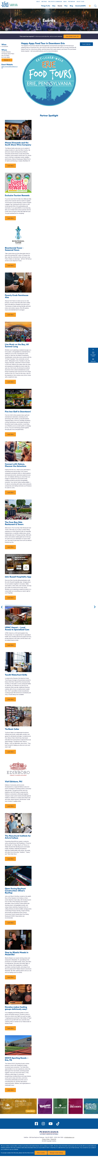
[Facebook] (36, 1123)
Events (60, 6)
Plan (66, 6)
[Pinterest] (63, 1123)
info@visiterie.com (69, 1137)
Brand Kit (53, 1139)
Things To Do (45, 6)
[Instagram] (43, 1123)
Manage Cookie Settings (56, 1153)
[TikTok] (58, 1123)
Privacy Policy (46, 1139)
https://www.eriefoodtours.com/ (9, 67)
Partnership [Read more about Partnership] (71, 1)
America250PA (80, 6)
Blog (71, 6)
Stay (53, 6)
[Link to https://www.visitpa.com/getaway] (49, 1134)
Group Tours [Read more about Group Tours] (80, 1)
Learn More (10, 165)
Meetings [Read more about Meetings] (44, 1)
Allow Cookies (41, 1153)
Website (6, 60)
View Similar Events (72, 36)
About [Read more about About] (38, 1)
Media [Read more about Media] (65, 1)
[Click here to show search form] (95, 6)
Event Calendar (86, 44)
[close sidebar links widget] (93, 349)
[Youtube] (50, 1123)
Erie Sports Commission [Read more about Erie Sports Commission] (55, 1)
